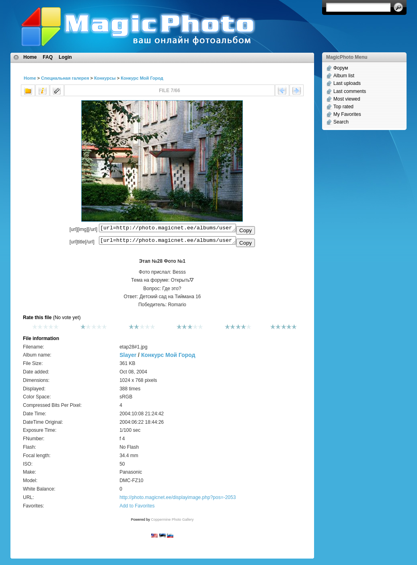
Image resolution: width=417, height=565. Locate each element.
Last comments (349, 91)
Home (30, 57)
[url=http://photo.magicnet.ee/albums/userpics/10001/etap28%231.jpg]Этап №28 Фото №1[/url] (167, 242)
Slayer (127, 357)
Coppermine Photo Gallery (172, 522)
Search (341, 122)
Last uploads (347, 83)
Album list (343, 75)
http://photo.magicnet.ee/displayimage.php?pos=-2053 (177, 500)
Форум (340, 68)
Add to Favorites (136, 508)
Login (65, 57)
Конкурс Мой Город (142, 78)
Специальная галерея (65, 78)
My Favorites (347, 114)
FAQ (48, 57)
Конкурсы (105, 78)
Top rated (343, 106)
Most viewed (346, 99)
